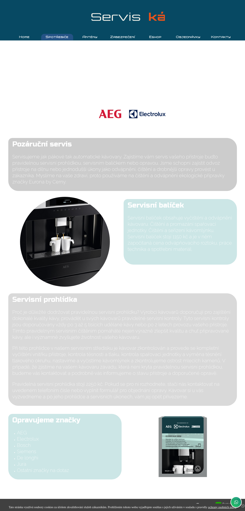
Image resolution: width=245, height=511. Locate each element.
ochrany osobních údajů (222, 507)
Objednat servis (123, 489)
